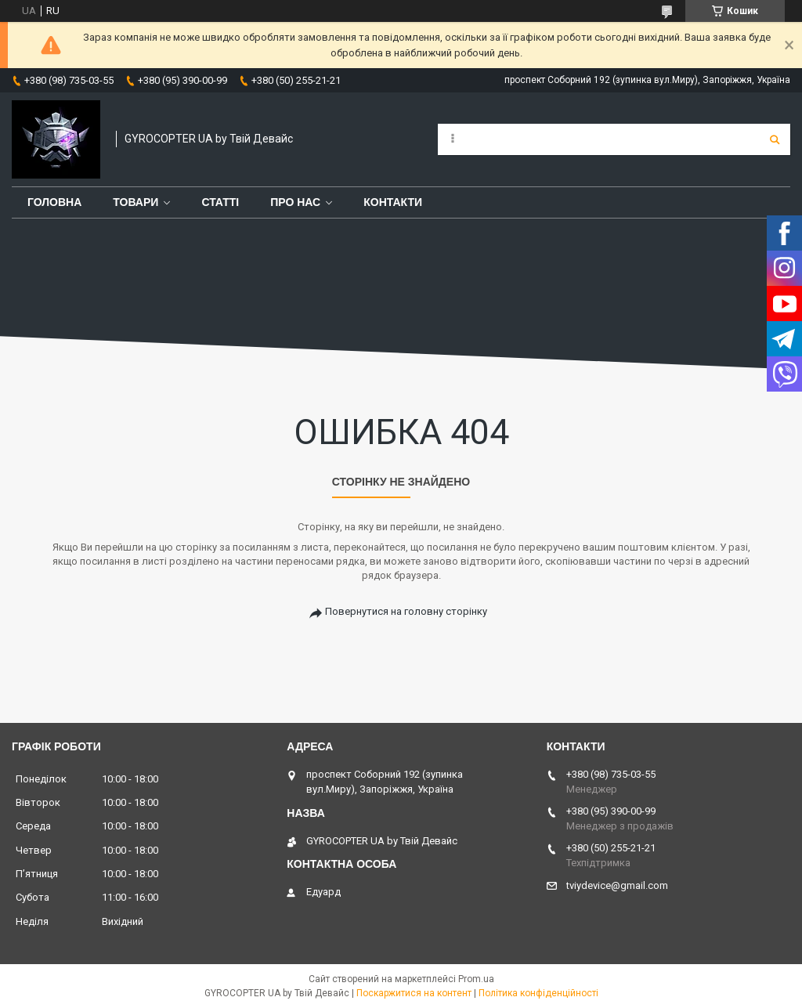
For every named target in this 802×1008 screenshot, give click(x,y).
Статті (220, 202)
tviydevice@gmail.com (617, 885)
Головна (54, 202)
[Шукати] (774, 139)
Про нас (295, 202)
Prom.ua (476, 979)
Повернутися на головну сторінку (406, 611)
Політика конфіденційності (538, 993)
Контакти (392, 202)
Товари (135, 202)
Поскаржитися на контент (413, 993)
